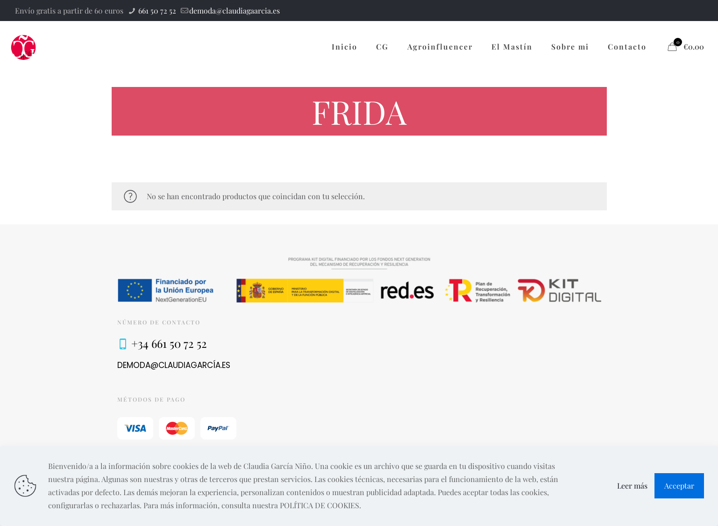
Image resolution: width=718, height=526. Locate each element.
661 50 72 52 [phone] (156, 10)
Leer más (632, 485)
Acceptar (679, 485)
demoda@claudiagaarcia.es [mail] (234, 10)
